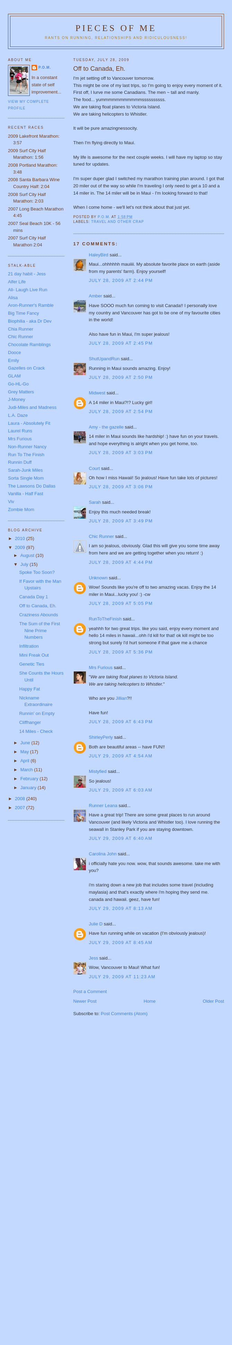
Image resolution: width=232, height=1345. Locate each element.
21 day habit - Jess (27, 273)
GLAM (14, 376)
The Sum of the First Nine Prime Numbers (39, 630)
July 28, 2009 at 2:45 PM (121, 343)
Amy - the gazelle (106, 427)
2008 (20, 798)
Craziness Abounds (38, 614)
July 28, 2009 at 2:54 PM (121, 411)
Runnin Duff (20, 462)
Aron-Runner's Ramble (31, 305)
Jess (93, 958)
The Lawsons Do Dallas (31, 486)
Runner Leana (103, 805)
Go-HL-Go (18, 383)
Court (94, 468)
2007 (20, 807)
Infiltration (28, 646)
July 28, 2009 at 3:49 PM (121, 520)
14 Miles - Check (36, 731)
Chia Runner (20, 329)
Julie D (96, 923)
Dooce (14, 352)
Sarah (95, 502)
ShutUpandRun (104, 358)
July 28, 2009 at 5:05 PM (121, 603)
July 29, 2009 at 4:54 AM (121, 755)
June (26, 742)
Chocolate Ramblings (29, 344)
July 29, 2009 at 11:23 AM (122, 976)
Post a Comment (90, 991)
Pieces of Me (116, 28)
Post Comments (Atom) (124, 1013)
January (29, 787)
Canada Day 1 (33, 596)
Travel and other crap (117, 222)
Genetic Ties (31, 664)
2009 (20, 547)
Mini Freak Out (33, 655)
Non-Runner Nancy (27, 446)
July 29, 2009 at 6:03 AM (121, 790)
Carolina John (103, 853)
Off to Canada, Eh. (37, 605)
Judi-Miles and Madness (32, 407)
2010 (20, 538)
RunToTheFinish (105, 618)
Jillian (120, 698)
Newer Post (85, 1001)
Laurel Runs (20, 430)
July (25, 564)
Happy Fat (29, 688)
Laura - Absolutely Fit (29, 423)
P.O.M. (44, 67)
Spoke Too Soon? (36, 572)
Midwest (97, 392)
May (25, 751)
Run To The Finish (26, 454)
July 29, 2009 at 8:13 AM (121, 908)
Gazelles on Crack (26, 368)
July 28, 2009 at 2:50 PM (121, 377)
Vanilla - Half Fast (25, 493)
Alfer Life (17, 281)
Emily (13, 360)
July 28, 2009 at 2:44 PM (121, 280)
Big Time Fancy (23, 313)
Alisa (13, 297)
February (30, 778)
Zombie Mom (21, 509)
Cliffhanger (30, 722)
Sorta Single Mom (26, 478)
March (27, 769)
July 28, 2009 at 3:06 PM (121, 486)
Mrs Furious (101, 667)
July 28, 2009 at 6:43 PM (121, 721)
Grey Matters (21, 391)
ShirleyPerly (101, 737)
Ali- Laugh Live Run (27, 289)
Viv (11, 501)
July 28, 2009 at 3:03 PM (121, 452)
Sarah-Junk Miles (25, 470)
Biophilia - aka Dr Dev (30, 321)
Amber (95, 295)
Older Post (213, 1001)
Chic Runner (101, 536)
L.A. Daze (18, 415)
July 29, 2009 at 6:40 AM (121, 838)
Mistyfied (98, 771)
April (25, 760)
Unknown (98, 577)
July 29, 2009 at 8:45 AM (121, 942)
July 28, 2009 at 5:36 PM (121, 652)
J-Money (16, 399)
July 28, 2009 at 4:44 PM (121, 562)
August (28, 555)
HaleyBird (98, 254)
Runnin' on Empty (36, 713)
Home (150, 1001)
